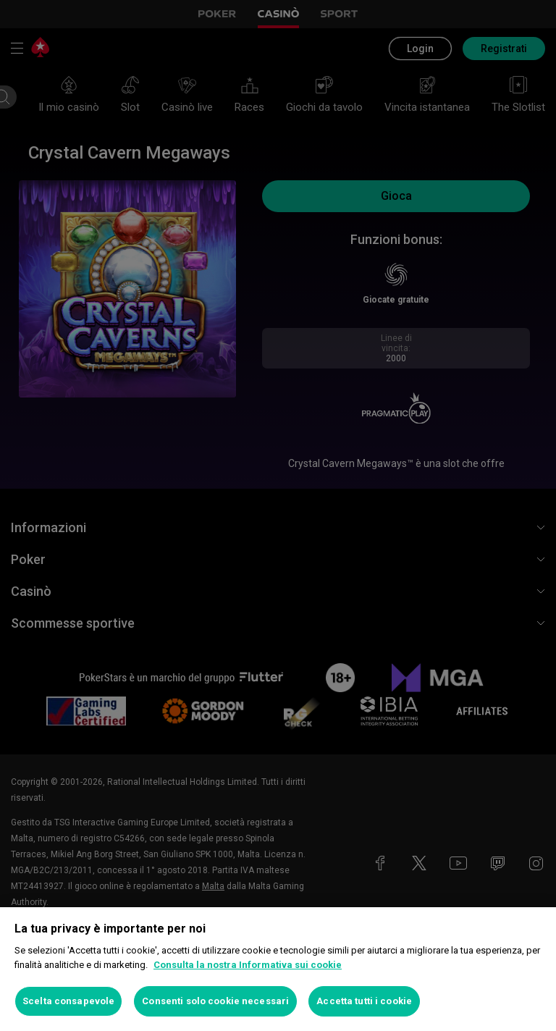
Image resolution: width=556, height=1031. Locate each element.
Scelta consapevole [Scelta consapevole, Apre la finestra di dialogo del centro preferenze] (68, 1001)
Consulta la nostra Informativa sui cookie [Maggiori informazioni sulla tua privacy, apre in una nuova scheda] (247, 964)
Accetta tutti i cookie (364, 1001)
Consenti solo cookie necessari (215, 1001)
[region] (278, 969)
